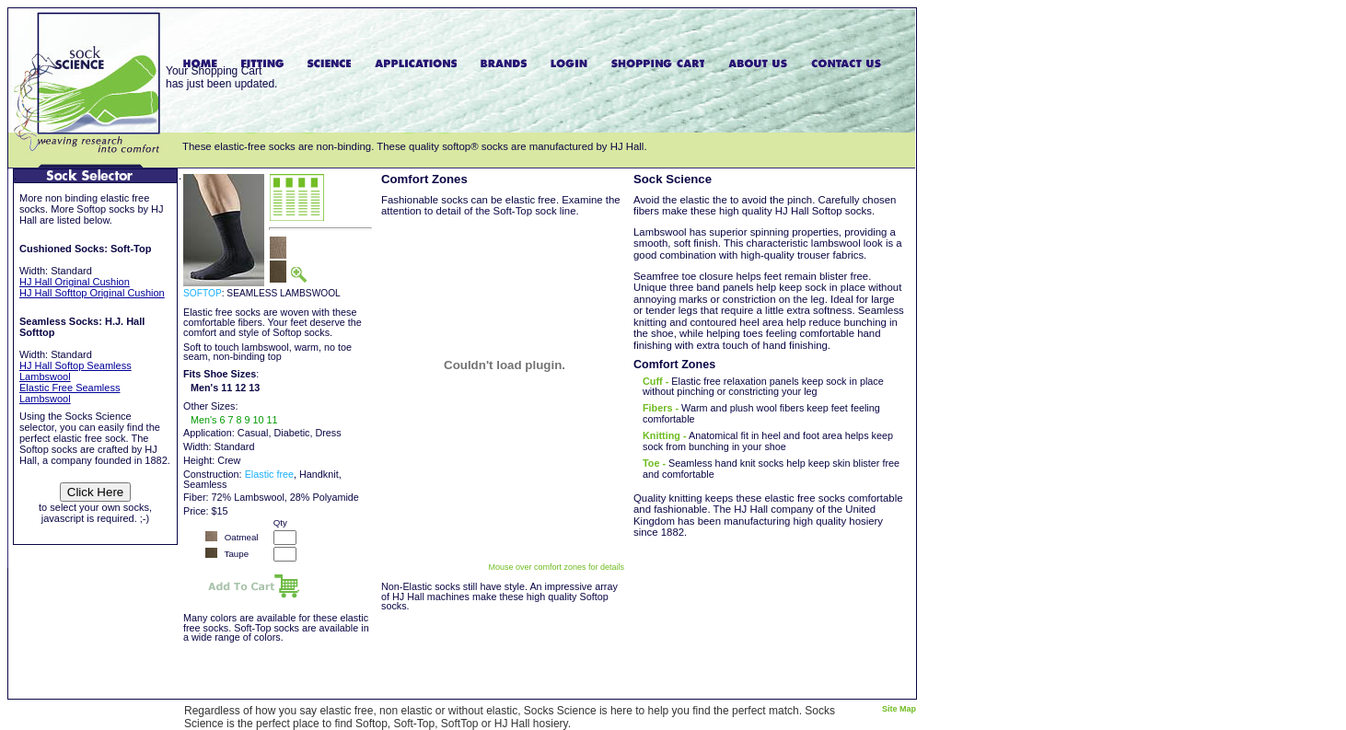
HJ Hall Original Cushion (74, 281)
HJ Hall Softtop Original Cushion (92, 292)
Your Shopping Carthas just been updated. (221, 77)
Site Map (899, 708)
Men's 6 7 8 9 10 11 (234, 419)
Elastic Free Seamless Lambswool (69, 393)
